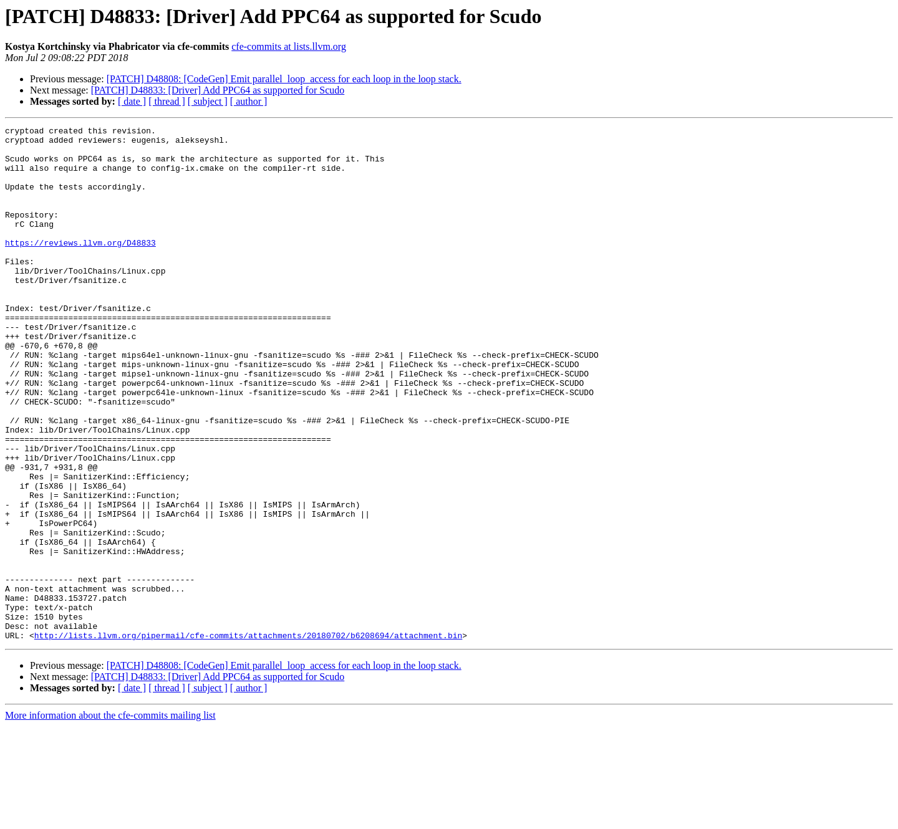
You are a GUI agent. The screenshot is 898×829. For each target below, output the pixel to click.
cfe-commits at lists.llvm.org (288, 46)
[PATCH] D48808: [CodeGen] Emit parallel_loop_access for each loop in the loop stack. (284, 79)
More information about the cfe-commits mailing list (110, 818)
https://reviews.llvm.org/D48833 (80, 266)
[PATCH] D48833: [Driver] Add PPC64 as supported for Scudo (218, 90)
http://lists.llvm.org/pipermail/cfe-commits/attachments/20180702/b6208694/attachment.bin (248, 738)
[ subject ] (208, 101)
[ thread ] (166, 101)
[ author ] (249, 101)
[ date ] (132, 101)
